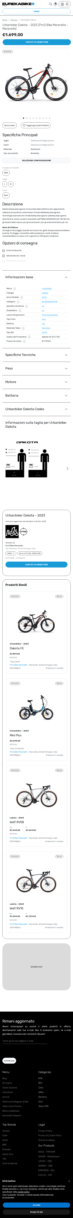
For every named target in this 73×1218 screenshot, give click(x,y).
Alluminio (46, 328)
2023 (44, 297)
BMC (4, 1145)
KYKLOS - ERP (45, 1175)
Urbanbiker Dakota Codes (24, 409)
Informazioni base (19, 277)
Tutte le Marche (9, 1163)
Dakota (45, 293)
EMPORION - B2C (46, 1170)
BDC (40, 1083)
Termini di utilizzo (46, 1140)
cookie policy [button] (23, 1192)
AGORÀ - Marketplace (48, 1156)
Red (6, 195)
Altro (40, 1101)
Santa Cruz (7, 1154)
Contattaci (7, 1092)
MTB (40, 1078)
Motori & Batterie (10, 1111)
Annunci (14, 20)
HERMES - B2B (45, 1166)
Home (4, 20)
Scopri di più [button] (36, 1212)
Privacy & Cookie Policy (49, 1135)
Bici (43, 301)
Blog (4, 1078)
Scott (5, 1140)
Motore (10, 382)
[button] (23, 118)
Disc (44, 319)
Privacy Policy (45, 1131)
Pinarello (6, 1149)
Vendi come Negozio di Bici (15, 1101)
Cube (4, 1135)
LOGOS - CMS (45, 1161)
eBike (48, 301)
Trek (4, 1159)
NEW (6, 173)
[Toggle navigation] (65, 4)
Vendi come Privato (11, 1106)
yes (43, 323)
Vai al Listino (9, 125)
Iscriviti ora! (9, 1061)
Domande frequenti (11, 1115)
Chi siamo (7, 1083)
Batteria (11, 395)
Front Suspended (50, 315)
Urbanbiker (47, 288)
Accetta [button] (36, 1205)
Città (40, 1087)
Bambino (42, 1097)
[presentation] (19, 1050)
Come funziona (9, 1087)
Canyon (6, 1131)
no (43, 306)
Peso (9, 368)
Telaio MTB (43, 1106)
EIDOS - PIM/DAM (46, 1152)
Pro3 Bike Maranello (14, 545)
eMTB (55, 301)
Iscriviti (5, 1097)
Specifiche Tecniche (20, 355)
